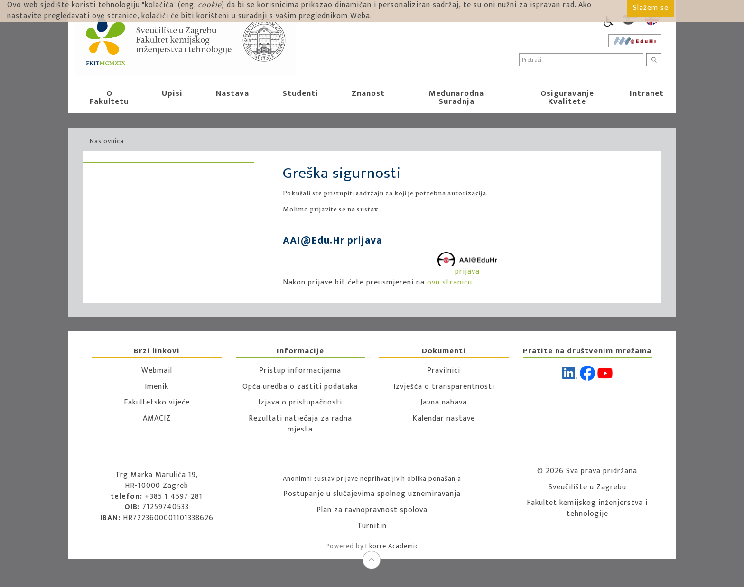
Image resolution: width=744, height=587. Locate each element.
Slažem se (651, 7)
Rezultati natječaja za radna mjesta (300, 424)
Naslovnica (107, 141)
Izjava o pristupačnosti (300, 402)
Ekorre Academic (391, 546)
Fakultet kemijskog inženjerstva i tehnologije (587, 508)
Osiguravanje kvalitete (567, 97)
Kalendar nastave (443, 418)
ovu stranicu (449, 282)
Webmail (156, 370)
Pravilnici (443, 370)
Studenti (300, 93)
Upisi (172, 93)
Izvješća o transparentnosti (443, 386)
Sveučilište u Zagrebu (587, 487)
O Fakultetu (109, 97)
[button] (140, 97)
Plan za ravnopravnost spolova (372, 510)
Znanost (368, 93)
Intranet (647, 93)
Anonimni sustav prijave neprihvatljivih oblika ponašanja (372, 478)
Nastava (232, 93)
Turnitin (372, 526)
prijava (467, 265)
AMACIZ (157, 418)
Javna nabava (443, 402)
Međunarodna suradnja (456, 97)
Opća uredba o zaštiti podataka (300, 386)
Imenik (156, 386)
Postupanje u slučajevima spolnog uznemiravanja (372, 493)
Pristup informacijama (300, 370)
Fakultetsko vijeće (157, 402)
